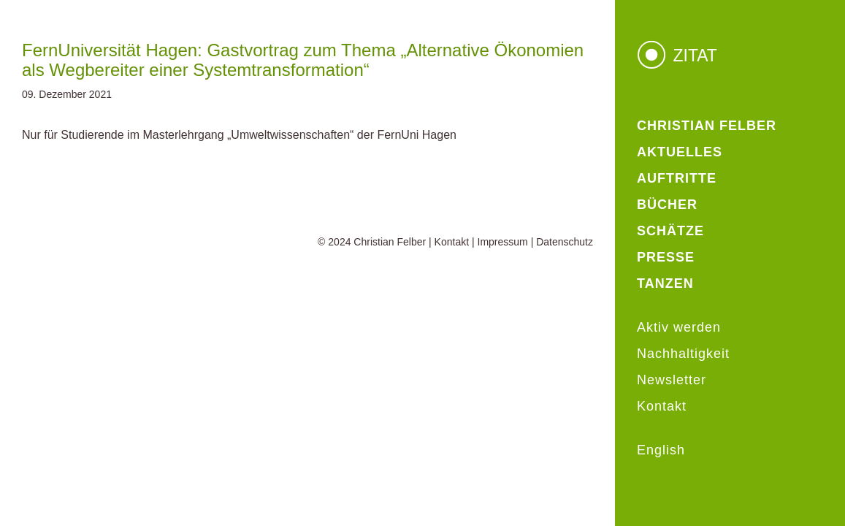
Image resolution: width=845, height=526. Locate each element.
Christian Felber (389, 242)
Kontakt (452, 242)
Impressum (503, 242)
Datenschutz (564, 242)
